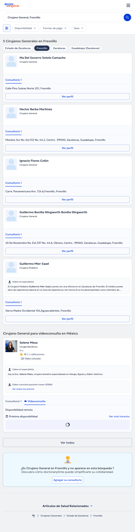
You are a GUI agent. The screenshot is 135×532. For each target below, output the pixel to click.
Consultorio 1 (13, 80)
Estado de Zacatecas (18, 48)
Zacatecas (59, 48)
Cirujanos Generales (51, 515)
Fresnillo (42, 48)
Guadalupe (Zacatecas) (85, 48)
